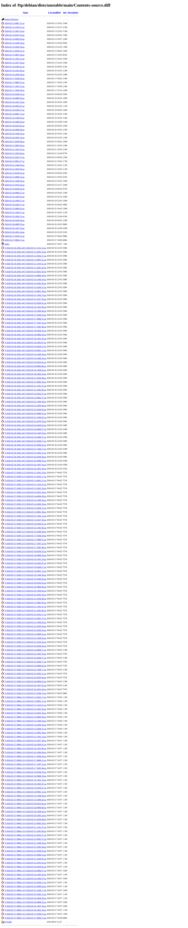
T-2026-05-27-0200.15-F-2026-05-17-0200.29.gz (25, 536)
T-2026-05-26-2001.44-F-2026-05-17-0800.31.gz (25, 319)
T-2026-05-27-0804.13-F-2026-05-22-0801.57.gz (25, 839)
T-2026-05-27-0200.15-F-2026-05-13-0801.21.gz (25, 480)
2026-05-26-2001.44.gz (14, 232)
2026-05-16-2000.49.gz (14, 74)
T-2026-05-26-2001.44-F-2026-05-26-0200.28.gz (25, 457)
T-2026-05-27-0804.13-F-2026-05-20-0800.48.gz (25, 807)
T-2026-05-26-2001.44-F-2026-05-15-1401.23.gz (25, 295)
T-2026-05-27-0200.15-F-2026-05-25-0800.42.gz (25, 666)
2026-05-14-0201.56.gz (14, 35)
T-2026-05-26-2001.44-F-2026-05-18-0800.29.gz (25, 335)
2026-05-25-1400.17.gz (14, 212)
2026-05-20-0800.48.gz (14, 130)
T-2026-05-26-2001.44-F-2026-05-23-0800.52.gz (25, 413)
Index (7, 244)
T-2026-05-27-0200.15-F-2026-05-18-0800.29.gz (25, 555)
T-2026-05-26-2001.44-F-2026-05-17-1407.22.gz (25, 323)
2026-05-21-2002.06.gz (14, 153)
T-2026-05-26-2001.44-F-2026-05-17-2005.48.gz (25, 327)
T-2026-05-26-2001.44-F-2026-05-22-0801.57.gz (25, 398)
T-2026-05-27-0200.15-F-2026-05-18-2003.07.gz (25, 563)
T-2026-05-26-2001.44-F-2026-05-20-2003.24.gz (25, 374)
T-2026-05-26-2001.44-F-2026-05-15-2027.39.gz (25, 299)
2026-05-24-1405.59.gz (14, 197)
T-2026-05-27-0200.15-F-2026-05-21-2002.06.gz (25, 610)
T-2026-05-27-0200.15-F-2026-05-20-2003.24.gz (25, 595)
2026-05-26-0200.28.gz (14, 220)
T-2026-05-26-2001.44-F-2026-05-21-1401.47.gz (25, 386)
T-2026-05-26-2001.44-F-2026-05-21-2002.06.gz (25, 390)
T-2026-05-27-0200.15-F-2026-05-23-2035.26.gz (25, 642)
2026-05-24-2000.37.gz (14, 201)
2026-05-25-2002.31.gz (14, 216)
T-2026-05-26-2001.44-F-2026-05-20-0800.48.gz (25, 366)
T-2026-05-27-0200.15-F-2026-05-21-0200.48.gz (25, 599)
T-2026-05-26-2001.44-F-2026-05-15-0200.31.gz (25, 287)
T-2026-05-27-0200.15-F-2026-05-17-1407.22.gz (25, 543)
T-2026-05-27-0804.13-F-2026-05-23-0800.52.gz (25, 855)
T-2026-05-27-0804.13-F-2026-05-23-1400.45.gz (25, 859)
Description (73, 12)
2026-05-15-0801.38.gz (14, 55)
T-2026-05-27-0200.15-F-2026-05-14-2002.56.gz (25, 504)
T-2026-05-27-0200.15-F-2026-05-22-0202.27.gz (25, 614)
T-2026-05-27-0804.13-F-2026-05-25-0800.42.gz (25, 886)
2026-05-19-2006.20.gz (14, 122)
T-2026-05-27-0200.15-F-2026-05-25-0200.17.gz (25, 662)
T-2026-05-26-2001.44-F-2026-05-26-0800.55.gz (25, 461)
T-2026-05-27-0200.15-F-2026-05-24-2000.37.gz (25, 658)
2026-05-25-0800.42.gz (14, 208)
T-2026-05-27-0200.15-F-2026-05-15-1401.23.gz (25, 516)
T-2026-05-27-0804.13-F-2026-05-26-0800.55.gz (25, 902)
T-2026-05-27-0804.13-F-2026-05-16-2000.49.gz (25, 752)
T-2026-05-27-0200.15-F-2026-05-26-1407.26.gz (25, 685)
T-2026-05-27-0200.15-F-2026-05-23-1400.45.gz (25, 638)
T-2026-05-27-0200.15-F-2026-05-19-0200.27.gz (25, 567)
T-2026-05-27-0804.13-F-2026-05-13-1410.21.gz (25, 705)
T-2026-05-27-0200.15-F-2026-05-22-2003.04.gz (25, 626)
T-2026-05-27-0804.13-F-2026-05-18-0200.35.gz (25, 772)
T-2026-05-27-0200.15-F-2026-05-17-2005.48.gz (25, 547)
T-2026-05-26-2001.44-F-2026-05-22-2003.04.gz (25, 405)
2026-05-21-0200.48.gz (14, 141)
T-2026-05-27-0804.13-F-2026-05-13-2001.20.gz (25, 709)
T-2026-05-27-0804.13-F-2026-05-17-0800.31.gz (25, 760)
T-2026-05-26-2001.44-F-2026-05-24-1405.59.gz (25, 433)
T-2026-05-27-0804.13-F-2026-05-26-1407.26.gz (25, 906)
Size (65, 12)
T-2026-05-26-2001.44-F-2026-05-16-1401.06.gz (25, 307)
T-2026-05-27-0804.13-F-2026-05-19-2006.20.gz (25, 800)
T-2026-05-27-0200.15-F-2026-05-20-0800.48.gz (25, 587)
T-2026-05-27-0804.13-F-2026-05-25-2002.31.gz (25, 894)
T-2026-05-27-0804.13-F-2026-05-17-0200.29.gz (25, 756)
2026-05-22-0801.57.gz (14, 161)
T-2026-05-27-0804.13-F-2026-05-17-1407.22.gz (25, 764)
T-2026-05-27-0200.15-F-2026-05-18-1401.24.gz (25, 559)
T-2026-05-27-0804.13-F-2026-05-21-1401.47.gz (25, 827)
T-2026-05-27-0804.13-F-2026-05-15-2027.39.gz (25, 740)
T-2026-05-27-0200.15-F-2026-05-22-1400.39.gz (25, 622)
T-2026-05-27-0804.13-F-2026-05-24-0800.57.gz (25, 871)
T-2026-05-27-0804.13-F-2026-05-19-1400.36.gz (25, 796)
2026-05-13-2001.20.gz (14, 31)
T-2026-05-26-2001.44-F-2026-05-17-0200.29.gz (25, 315)
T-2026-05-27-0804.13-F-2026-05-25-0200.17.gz (25, 882)
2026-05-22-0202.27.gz (14, 157)
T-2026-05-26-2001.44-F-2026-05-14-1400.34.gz (25, 279)
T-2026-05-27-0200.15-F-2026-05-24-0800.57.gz (25, 650)
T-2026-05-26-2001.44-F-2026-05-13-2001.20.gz (25, 268)
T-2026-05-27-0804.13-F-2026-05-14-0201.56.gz (25, 713)
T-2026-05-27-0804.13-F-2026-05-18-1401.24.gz (25, 780)
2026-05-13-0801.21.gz (14, 23)
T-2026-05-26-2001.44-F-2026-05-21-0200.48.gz (25, 378)
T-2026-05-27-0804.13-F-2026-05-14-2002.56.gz (25, 725)
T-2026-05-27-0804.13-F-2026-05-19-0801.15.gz (25, 792)
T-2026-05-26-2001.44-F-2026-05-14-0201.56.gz (25, 271)
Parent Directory (12, 19)
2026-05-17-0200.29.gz (14, 78)
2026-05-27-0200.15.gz (14, 236)
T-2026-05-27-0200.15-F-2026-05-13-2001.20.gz (25, 488)
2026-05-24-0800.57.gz (14, 193)
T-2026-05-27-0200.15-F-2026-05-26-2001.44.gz (25, 689)
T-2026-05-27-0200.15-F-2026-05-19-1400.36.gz (25, 575)
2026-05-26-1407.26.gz (14, 228)
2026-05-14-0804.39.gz (14, 39)
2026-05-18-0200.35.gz (14, 94)
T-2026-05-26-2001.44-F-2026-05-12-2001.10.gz (25, 252)
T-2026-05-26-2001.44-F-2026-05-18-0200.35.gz (25, 331)
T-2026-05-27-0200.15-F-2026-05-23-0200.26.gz (25, 630)
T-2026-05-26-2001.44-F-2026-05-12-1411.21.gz (25, 248)
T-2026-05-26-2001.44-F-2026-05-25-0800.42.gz (25, 445)
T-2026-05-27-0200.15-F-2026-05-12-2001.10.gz (25, 472)
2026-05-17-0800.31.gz (14, 82)
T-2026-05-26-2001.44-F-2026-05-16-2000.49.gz (25, 311)
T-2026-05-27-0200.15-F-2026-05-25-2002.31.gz (25, 673)
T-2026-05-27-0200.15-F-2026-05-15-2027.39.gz (25, 520)
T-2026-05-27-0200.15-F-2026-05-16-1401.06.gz (25, 528)
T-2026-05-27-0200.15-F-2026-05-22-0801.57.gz (25, 618)
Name (25, 12)
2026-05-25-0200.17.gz (14, 204)
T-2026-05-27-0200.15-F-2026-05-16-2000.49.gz (25, 532)
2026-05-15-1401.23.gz (14, 59)
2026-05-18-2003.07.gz (14, 106)
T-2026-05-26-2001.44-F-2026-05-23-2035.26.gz (25, 421)
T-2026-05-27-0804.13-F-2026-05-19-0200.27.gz (25, 788)
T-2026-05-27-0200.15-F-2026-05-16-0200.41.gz (25, 524)
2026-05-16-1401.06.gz (14, 70)
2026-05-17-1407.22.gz (14, 86)
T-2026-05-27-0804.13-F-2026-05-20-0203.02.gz (25, 804)
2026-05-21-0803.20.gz (14, 145)
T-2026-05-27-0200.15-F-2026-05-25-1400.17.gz (25, 670)
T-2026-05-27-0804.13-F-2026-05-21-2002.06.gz (25, 831)
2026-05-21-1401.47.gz (14, 149)
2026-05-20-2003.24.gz (14, 137)
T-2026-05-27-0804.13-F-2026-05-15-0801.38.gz (25, 733)
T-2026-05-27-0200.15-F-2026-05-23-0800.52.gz (25, 634)
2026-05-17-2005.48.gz (14, 90)
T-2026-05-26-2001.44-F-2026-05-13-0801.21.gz (25, 260)
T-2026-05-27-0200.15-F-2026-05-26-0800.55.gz (25, 681)
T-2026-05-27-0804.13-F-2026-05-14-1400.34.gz (25, 721)
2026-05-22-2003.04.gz (14, 169)
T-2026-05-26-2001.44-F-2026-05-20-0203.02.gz (25, 362)
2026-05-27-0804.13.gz (14, 240)
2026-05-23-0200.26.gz (14, 173)
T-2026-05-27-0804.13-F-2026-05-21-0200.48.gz (25, 819)
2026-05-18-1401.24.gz (14, 102)
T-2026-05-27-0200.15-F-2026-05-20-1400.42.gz (25, 591)
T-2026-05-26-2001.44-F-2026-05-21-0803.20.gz (25, 382)
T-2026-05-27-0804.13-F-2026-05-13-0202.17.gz (25, 697)
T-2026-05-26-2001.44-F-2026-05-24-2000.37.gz (25, 437)
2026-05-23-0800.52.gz (14, 177)
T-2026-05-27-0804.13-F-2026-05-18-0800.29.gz (25, 776)
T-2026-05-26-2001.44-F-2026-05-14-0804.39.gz (25, 275)
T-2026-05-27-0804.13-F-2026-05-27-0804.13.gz (25, 918)
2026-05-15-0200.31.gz (14, 51)
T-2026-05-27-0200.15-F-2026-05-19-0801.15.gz (25, 571)
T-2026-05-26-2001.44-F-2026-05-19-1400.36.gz (25, 354)
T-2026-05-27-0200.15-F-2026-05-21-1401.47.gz (25, 606)
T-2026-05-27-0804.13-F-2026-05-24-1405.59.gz (25, 874)
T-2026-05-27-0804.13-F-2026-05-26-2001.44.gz (25, 910)
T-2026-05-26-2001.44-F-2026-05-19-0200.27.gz (25, 346)
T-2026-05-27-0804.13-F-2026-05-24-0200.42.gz (25, 867)
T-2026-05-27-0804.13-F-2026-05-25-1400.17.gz (25, 890)
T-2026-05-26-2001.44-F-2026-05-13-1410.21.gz (25, 264)
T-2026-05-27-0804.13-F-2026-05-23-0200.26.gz (25, 851)
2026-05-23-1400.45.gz (14, 181)
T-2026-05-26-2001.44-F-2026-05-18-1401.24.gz (25, 338)
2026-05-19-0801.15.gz (14, 114)
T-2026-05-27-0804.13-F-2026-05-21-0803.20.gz (25, 823)
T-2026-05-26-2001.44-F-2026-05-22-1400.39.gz (25, 402)
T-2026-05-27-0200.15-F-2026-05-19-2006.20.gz (25, 579)
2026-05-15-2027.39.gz (14, 63)
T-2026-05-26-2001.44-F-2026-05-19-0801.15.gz (25, 350)
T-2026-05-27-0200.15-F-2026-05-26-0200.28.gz (25, 677)
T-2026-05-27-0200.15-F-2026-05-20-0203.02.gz (25, 583)
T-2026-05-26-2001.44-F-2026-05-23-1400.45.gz (25, 417)
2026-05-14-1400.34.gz (14, 43)
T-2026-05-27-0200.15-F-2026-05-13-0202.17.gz (25, 476)
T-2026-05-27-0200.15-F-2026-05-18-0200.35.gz (25, 551)
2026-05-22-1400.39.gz (14, 165)
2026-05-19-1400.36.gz (14, 118)
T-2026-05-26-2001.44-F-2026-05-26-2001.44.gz (25, 469)
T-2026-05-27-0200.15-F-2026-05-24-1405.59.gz (25, 654)
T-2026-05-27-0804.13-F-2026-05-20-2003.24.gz (25, 815)
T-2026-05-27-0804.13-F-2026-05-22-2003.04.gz (25, 847)
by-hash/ (8, 922)
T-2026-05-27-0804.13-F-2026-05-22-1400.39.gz (25, 843)
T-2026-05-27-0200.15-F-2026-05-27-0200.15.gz (25, 693)
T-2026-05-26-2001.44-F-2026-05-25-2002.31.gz (25, 453)
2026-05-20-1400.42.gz (14, 134)
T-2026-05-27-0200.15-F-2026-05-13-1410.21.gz (25, 484)
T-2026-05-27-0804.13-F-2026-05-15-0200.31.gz (25, 729)
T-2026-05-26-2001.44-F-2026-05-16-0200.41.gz (25, 303)
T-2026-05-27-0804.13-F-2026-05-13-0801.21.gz (25, 701)
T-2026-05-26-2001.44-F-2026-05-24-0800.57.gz (25, 429)
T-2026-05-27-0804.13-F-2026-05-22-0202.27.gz (25, 835)
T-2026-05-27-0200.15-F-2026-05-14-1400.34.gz (25, 500)
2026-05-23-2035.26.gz (14, 185)
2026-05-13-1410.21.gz (14, 27)
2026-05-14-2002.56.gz (14, 47)
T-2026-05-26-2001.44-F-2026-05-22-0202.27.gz (25, 394)
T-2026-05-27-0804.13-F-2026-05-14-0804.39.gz (25, 717)
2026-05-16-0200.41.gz (14, 67)
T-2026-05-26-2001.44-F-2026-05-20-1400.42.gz (25, 370)
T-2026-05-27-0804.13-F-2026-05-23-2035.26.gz (25, 863)
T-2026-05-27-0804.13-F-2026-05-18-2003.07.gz (25, 784)
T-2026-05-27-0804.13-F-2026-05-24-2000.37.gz (25, 878)
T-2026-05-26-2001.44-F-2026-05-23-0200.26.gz (25, 409)
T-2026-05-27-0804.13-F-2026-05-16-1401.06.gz (25, 748)
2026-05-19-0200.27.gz (14, 110)
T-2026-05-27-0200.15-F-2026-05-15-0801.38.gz (25, 512)
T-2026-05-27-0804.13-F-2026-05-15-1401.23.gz (25, 737)
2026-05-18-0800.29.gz (14, 98)
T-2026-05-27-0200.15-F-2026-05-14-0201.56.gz (25, 492)
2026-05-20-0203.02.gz (14, 126)
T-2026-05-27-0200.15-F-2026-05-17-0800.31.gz (25, 539)
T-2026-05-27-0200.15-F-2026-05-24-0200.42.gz (25, 646)
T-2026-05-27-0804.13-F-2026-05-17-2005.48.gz (25, 768)
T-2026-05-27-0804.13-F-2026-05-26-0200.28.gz (25, 898)
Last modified (54, 12)
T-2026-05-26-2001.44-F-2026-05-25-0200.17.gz (25, 441)
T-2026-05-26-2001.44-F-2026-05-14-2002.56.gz (25, 283)
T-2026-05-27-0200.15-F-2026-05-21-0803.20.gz (25, 603)
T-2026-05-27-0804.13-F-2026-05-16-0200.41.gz (25, 744)
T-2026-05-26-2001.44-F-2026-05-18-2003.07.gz (25, 342)
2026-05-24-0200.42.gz (14, 189)
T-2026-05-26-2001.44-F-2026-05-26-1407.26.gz (25, 465)
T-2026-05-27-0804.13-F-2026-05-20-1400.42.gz (25, 811)
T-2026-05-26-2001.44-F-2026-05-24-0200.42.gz (25, 425)
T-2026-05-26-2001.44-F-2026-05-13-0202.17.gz (25, 256)
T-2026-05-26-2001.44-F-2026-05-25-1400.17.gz (25, 449)
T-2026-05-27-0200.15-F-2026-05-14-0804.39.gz (25, 496)
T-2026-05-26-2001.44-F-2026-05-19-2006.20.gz (25, 358)
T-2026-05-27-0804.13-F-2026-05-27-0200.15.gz (25, 914)
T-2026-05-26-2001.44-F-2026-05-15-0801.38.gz (25, 291)
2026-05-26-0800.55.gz (14, 224)
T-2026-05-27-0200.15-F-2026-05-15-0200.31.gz (25, 508)
